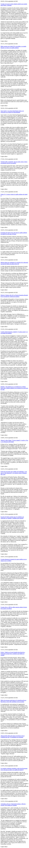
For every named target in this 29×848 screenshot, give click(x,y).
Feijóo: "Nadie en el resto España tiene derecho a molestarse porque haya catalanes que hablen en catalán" (13, 654)
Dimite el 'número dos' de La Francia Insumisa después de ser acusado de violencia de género (14, 295)
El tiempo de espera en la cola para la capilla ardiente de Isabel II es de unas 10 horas (14, 233)
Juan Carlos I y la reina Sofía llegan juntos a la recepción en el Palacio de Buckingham (12, 111)
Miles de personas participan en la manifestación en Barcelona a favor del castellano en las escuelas (13, 701)
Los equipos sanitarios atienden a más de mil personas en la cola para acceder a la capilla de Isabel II (14, 769)
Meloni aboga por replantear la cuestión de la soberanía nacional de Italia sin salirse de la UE (14, 263)
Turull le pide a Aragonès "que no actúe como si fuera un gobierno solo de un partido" (14, 162)
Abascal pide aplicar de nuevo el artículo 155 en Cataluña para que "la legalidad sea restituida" (12, 736)
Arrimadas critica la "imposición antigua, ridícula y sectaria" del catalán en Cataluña (13, 804)
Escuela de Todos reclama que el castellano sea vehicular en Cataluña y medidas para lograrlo (12, 517)
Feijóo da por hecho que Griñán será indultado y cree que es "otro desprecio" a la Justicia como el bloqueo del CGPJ (14, 473)
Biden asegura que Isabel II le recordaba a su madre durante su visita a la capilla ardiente (13, 47)
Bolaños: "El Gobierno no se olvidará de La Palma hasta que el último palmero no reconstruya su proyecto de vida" (14, 388)
